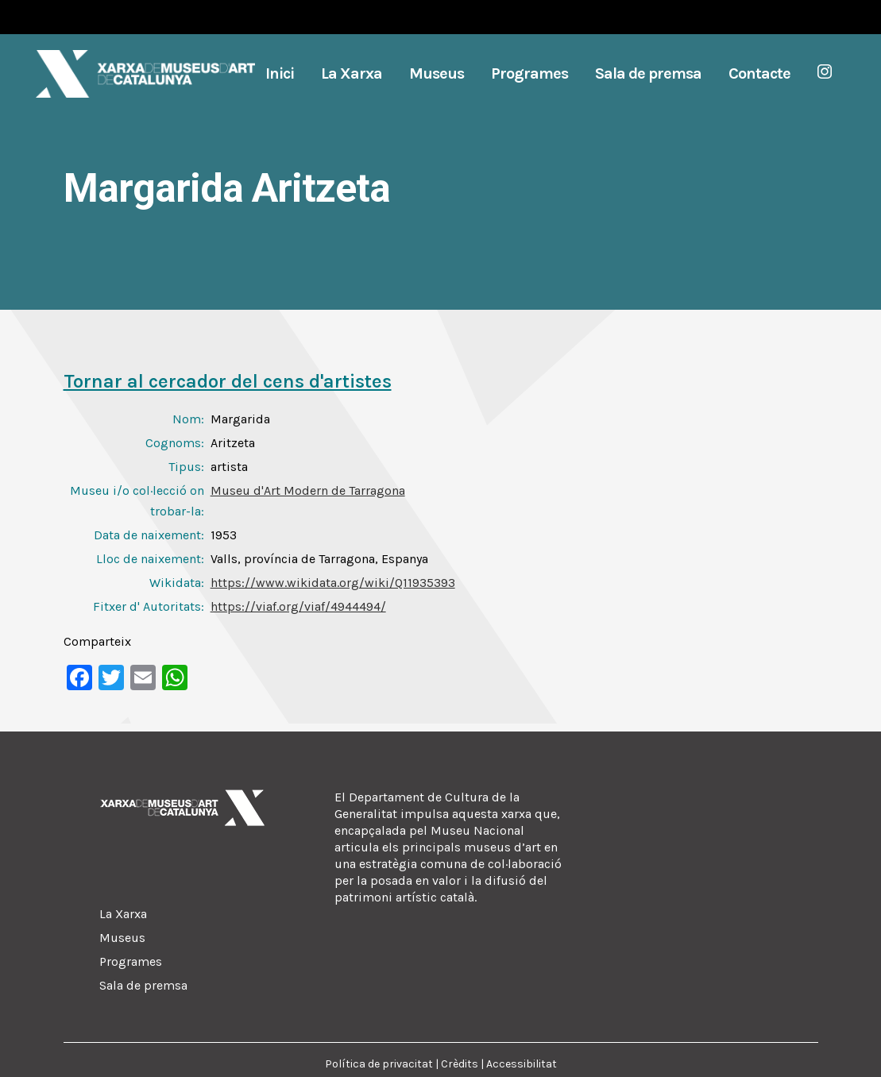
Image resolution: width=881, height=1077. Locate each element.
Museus (122, 937)
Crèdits (459, 1064)
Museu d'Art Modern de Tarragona (308, 490)
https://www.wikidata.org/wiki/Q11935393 (333, 582)
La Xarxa (123, 913)
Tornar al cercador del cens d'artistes (228, 381)
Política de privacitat (379, 1064)
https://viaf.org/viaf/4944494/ (298, 606)
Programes (130, 961)
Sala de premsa (143, 985)
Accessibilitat (521, 1064)
